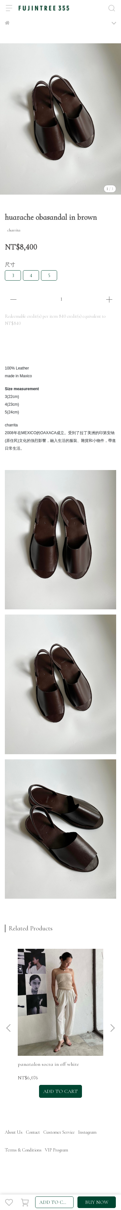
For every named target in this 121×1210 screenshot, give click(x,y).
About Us (14, 1132)
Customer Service (59, 1132)
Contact (33, 1132)
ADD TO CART (56, 1202)
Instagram (87, 1132)
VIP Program (56, 1150)
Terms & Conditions (23, 1150)
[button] (112, 1028)
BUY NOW (96, 1202)
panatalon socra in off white (48, 1064)
